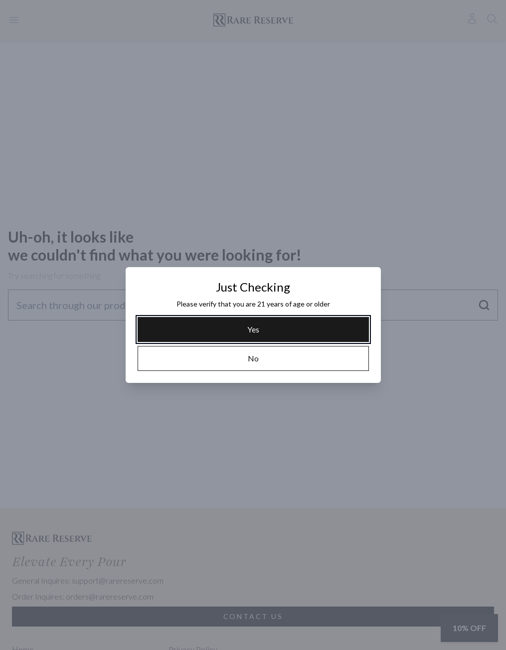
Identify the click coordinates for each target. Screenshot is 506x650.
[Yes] (253, 329)
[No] (253, 358)
